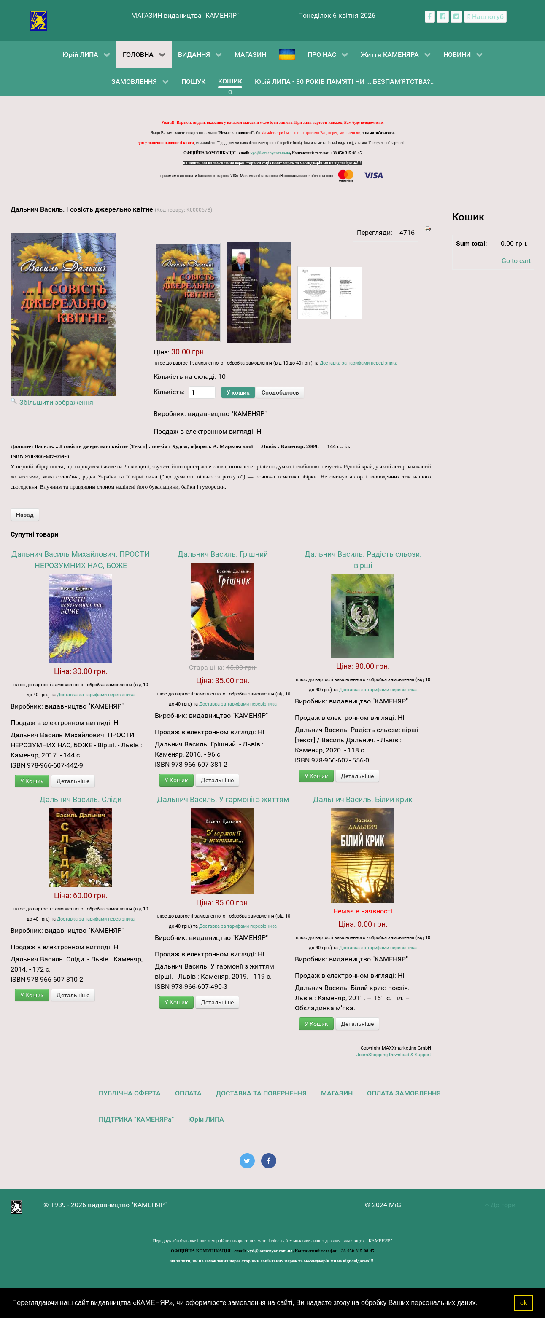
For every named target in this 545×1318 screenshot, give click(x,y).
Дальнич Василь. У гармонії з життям (223, 799)
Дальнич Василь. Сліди (80, 799)
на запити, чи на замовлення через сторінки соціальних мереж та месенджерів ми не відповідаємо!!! (272, 163)
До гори (500, 1205)
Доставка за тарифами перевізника (358, 363)
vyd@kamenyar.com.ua (270, 153)
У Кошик (32, 781)
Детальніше (73, 781)
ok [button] (523, 1302)
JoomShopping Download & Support (393, 1055)
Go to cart (516, 261)
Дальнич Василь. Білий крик (363, 799)
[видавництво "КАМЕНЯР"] (38, 20)
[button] (481, 1303)
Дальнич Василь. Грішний (223, 554)
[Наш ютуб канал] (485, 17)
